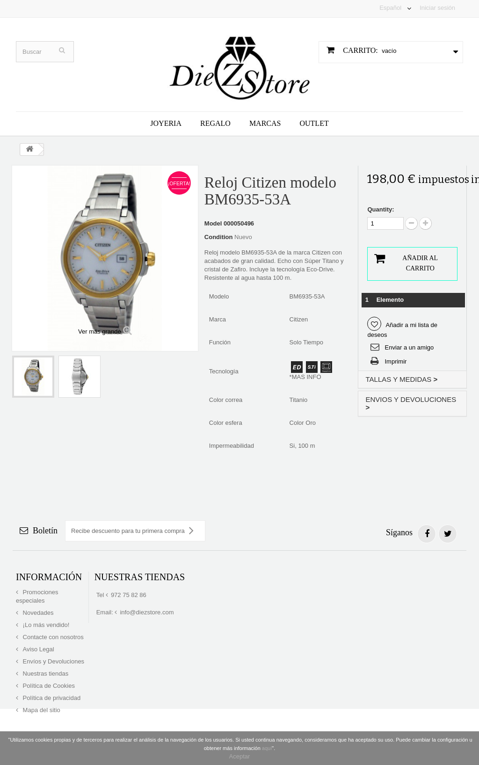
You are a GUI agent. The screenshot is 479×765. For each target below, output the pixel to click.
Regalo (215, 123)
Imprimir (395, 361)
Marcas (265, 123)
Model (213, 223)
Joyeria (165, 123)
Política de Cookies (48, 685)
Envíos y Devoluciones (52, 661)
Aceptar (239, 756)
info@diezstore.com (147, 612)
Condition (218, 236)
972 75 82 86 (128, 594)
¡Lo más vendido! (45, 624)
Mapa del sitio (40, 710)
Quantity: (380, 209)
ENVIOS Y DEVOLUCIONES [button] (410, 403)
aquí (267, 748)
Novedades (37, 612)
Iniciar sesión (437, 7)
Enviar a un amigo (409, 347)
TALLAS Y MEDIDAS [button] (401, 379)
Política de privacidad (50, 697)
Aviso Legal (37, 649)
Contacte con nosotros (52, 637)
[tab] (412, 379)
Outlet (313, 123)
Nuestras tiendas (44, 673)
